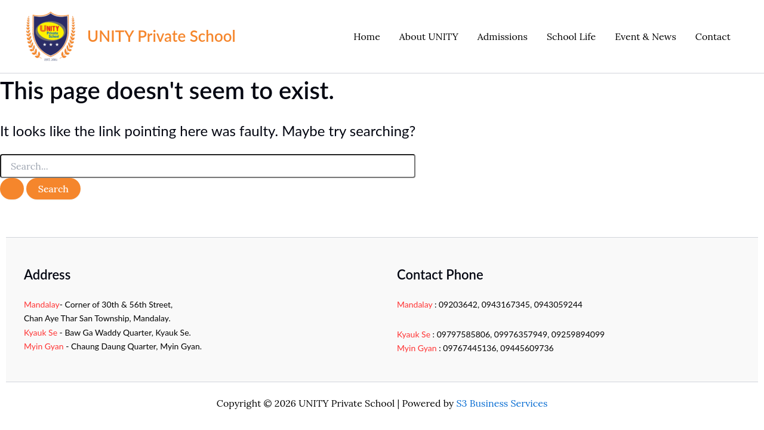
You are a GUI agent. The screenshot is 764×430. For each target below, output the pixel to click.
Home (366, 36)
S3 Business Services (502, 403)
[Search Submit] (12, 188)
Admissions (503, 36)
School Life (571, 36)
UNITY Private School (161, 35)
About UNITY (428, 36)
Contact (713, 36)
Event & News (645, 36)
